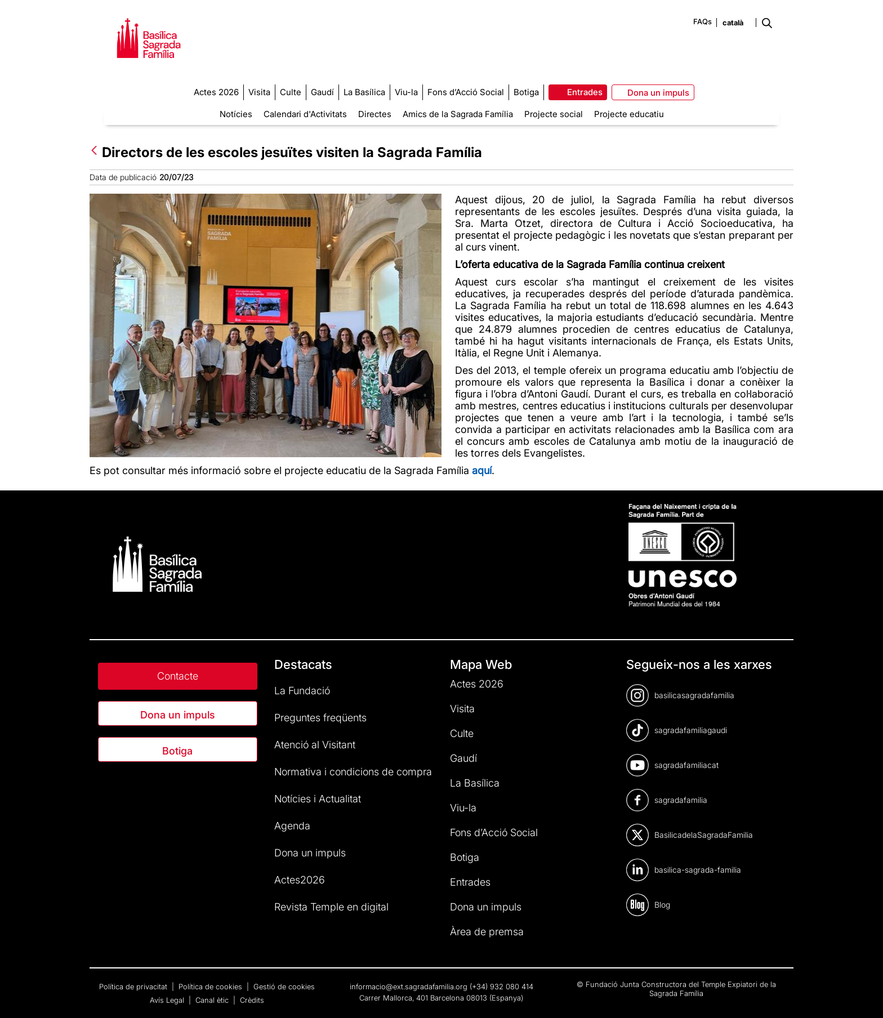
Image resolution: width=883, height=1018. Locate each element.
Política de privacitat (134, 986)
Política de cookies (211, 986)
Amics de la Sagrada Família (458, 114)
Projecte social (553, 114)
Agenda (292, 826)
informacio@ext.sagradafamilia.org (408, 986)
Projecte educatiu (629, 114)
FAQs (702, 21)
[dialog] (862, 995)
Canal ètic (213, 999)
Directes (374, 114)
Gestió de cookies (284, 986)
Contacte (177, 676)
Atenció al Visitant (314, 745)
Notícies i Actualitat (317, 799)
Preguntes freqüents (320, 718)
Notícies (236, 114)
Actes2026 (299, 880)
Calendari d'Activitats (305, 114)
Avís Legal (168, 999)
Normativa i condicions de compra (353, 772)
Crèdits (252, 999)
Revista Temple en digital (331, 907)
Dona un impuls (177, 715)
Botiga (177, 751)
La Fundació (302, 690)
